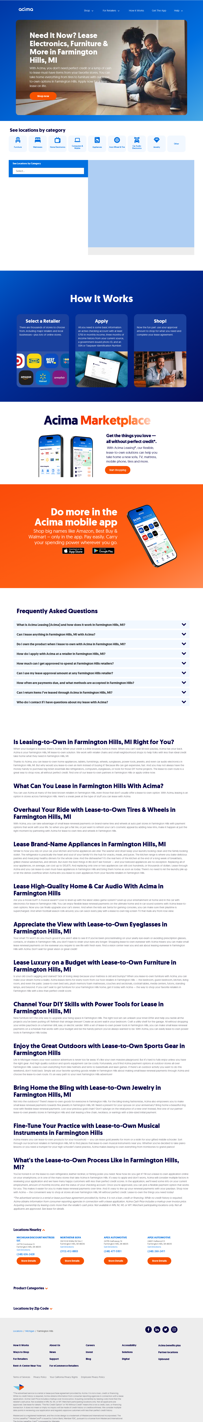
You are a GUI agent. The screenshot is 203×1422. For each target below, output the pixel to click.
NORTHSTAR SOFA (70, 1237)
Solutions (127, 1352)
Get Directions (23, 1249)
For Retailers (20, 1359)
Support (54, 1359)
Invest (89, 1352)
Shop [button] (87, 10)
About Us (54, 1345)
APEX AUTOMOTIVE (115, 1237)
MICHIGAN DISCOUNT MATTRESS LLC (35, 1239)
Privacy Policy (39, 1377)
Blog (88, 1359)
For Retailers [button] (110, 10)
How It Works (21, 1345)
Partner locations (168, 1352)
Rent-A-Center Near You (27, 1365)
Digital (126, 1359)
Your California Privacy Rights (64, 1377)
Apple (75, 552)
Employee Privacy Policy (93, 1377)
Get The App (159, 10)
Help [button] (177, 10)
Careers (90, 1345)
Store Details (28, 1260)
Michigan (29, 1331)
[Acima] (18, 1387)
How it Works (136, 10)
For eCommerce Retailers (64, 1365)
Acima (26, 10)
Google (105, 552)
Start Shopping (117, 470)
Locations (18, 1331)
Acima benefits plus (169, 1345)
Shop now (43, 96)
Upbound (163, 1359)
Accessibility (129, 1345)
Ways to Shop (21, 1352)
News (52, 1352)
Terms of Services (21, 1377)
